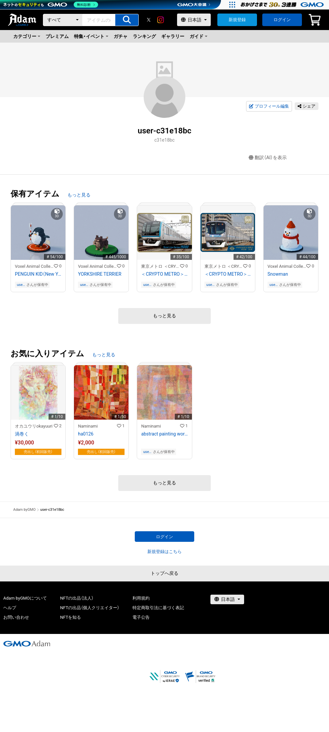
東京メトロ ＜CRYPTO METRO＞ (160, 266)
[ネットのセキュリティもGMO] (51, 4)
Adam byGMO (24, 509)
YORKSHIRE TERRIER (99, 274)
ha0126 (85, 433)
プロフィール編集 (269, 106)
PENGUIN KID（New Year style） (38, 274)
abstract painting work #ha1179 (164, 433)
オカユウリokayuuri (34, 426)
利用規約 (141, 598)
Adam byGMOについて (25, 598)
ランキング (144, 36)
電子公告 (141, 617)
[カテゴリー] (63, 20)
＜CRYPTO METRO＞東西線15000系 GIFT (164, 274)
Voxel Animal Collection (34, 266)
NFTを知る (70, 617)
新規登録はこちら (164, 551)
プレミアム (57, 36)
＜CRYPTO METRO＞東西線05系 (227, 274)
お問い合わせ (16, 617)
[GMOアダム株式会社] (26, 643)
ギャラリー (172, 36)
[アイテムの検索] (127, 20)
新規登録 (237, 19)
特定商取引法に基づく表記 (158, 607)
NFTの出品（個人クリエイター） (89, 607)
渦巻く (22, 433)
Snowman (278, 274)
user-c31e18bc (21, 285)
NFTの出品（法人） (76, 598)
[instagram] (160, 20)
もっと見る (79, 194)
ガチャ (121, 36)
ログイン (282, 19)
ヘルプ (9, 607)
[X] (148, 20)
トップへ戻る (164, 573)
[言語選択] (194, 20)
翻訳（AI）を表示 (268, 157)
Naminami (88, 426)
